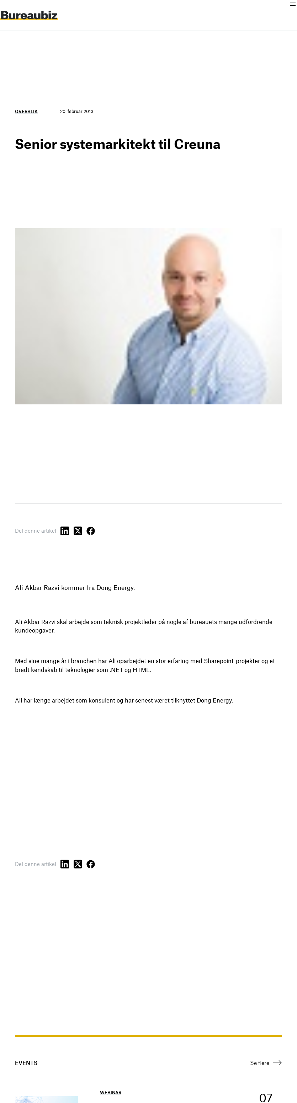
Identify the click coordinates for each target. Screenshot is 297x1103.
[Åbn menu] (292, 4)
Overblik (26, 111)
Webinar (110, 1092)
